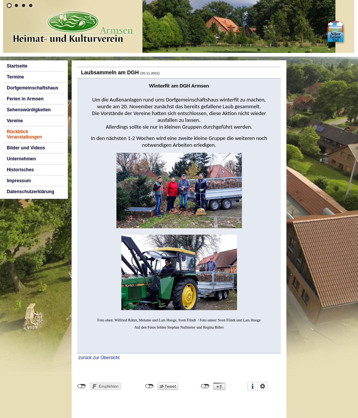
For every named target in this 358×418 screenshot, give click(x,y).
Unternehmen (21, 158)
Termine (15, 77)
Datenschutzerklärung (30, 191)
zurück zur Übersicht (98, 357)
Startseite (17, 66)
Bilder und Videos (26, 148)
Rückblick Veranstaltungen (24, 134)
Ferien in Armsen (25, 98)
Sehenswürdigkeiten (29, 109)
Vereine (15, 120)
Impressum (19, 180)
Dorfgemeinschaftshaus (32, 88)
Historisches (20, 169)
